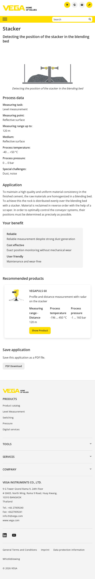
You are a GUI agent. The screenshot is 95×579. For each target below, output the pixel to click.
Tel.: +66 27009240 (13, 507)
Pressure (8, 423)
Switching (8, 417)
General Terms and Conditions (20, 549)
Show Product (40, 330)
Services (9, 457)
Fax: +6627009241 (12, 511)
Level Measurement (14, 411)
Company (9, 469)
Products (10, 399)
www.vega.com (11, 520)
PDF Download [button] (13, 366)
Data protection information (69, 549)
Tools (7, 444)
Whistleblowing (11, 559)
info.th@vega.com (13, 516)
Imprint (45, 549)
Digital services (11, 429)
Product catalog (11, 405)
